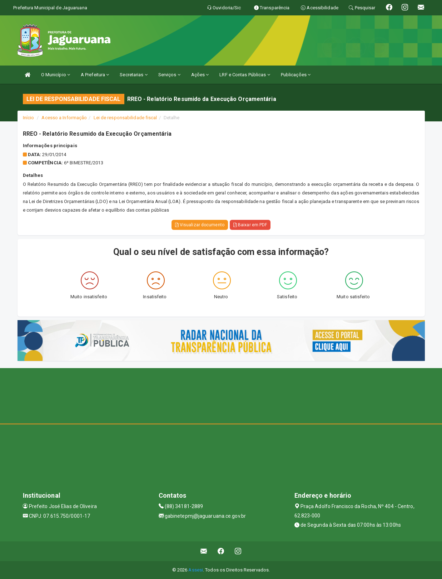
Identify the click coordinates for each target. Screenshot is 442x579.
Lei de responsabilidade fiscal (125, 117)
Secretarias (133, 74)
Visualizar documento (199, 224)
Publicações (296, 74)
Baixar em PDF (250, 224)
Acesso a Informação (64, 117)
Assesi (195, 570)
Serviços (169, 74)
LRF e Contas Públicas (244, 74)
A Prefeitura (95, 74)
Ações (200, 74)
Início (28, 117)
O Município (55, 74)
